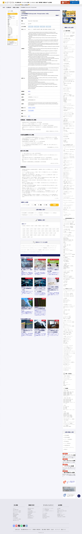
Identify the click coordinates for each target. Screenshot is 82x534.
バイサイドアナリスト (66, 66)
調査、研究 (65, 209)
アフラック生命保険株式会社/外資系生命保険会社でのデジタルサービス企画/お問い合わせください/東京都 (39, 137)
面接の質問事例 (15, 514)
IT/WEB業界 (30, 513)
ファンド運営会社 (53, 212)
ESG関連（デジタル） (68, 304)
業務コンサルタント (66, 165)
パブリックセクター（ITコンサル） (68, 151)
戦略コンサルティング (68, 160)
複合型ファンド (65, 59)
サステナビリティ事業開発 (67, 232)
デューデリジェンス (33, 249)
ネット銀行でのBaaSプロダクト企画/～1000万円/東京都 (31, 153)
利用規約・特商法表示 (36, 529)
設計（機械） (65, 407)
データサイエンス (67, 367)
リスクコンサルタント (66, 197)
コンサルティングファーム (33, 214)
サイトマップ (57, 529)
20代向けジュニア (31, 516)
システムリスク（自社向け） (67, 277)
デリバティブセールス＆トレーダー (68, 108)
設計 (65, 405)
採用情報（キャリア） (61, 514)
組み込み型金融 (65, 136)
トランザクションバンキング (67, 115)
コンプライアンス (66, 275)
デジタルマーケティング (67, 339)
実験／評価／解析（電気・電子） (68, 399)
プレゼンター (65, 67)
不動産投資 (45, 247)
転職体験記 (15, 515)
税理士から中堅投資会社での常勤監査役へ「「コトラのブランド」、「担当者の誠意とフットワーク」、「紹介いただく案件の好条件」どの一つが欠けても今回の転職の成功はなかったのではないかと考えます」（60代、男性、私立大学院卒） (40, 191)
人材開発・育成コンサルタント (68, 183)
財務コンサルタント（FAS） (67, 186)
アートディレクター (66, 378)
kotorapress (45, 515)
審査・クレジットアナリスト (67, 116)
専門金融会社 (46, 212)
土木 (64, 84)
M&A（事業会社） (66, 260)
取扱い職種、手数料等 (46, 529)
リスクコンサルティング (68, 196)
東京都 (29, 91)
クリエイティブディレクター (67, 379)
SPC (44, 249)
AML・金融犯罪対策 (66, 279)
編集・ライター (65, 382)
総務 (64, 252)
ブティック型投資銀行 (39, 212)
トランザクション (25, 251)
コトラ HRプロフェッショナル (48, 508)
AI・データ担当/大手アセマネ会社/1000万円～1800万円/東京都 (32, 143)
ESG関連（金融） (67, 38)
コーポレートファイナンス (26, 245)
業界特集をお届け (31, 508)
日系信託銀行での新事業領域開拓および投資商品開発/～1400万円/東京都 (34, 161)
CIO (64, 312)
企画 (64, 251)
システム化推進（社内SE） (67, 332)
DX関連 (65, 298)
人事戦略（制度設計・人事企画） (68, 265)
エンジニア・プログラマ (68, 345)
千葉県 (36, 225)
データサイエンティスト (67, 368)
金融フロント (66, 118)
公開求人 (9, 16)
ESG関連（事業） (67, 229)
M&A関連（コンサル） (68, 191)
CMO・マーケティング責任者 (67, 250)
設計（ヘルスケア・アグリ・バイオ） (69, 409)
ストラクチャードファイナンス (68, 52)
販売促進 (64, 385)
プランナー (65, 380)
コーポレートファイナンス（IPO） (68, 51)
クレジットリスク (66, 89)
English (78, 0)
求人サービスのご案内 (17, 510)
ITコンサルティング (67, 170)
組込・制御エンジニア (66, 364)
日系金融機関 (24, 212)
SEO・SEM (65, 342)
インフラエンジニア (66, 359)
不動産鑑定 (65, 77)
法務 (64, 274)
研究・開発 (66, 390)
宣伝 (64, 383)
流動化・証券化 (65, 53)
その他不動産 (65, 85)
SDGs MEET (45, 517)
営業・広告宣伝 (67, 376)
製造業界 (29, 514)
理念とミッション (60, 509)
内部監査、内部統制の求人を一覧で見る (52, 131)
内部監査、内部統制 (16, 7)
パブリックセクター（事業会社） (68, 223)
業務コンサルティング (68, 164)
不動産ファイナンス (66, 73)
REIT (28, 249)
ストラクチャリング (25, 247)
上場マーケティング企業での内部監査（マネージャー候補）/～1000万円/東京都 (35, 123)
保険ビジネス (66, 93)
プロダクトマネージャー (67, 259)
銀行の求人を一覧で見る (54, 163)
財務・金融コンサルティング (69, 185)
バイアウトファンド (42, 245)
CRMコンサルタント (66, 174)
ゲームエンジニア (66, 363)
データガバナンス (66, 369)
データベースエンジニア (67, 357)
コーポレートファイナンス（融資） (68, 113)
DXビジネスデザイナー (66, 300)
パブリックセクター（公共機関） (68, 227)
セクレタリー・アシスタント (67, 253)
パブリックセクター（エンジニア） (68, 295)
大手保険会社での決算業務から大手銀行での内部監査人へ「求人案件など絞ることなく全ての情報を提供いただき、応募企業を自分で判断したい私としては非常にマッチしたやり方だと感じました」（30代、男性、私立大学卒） (40, 195)
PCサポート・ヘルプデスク (67, 333)
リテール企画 (65, 131)
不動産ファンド (65, 60)
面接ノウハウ (15, 513)
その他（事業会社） (66, 261)
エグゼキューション (33, 247)
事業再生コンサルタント (67, 168)
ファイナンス (53, 249)
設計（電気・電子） (66, 406)
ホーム (14, 508)
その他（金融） (67, 138)
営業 (64, 381)
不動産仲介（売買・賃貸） (67, 83)
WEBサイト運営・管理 (66, 334)
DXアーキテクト (65, 301)
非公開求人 (13, 16)
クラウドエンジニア (66, 355)
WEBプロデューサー (66, 338)
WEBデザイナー (65, 340)
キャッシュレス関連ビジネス (69, 133)
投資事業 (65, 55)
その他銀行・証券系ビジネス (69, 125)
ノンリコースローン (32, 251)
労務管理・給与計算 (66, 267)
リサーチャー (65, 212)
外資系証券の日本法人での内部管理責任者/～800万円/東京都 (32, 122)
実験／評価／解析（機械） (67, 400)
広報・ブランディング (66, 384)
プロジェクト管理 (67, 316)
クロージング (39, 251)
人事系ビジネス (67, 263)
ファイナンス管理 (67, 234)
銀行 (29, 116)
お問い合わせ (17, 529)
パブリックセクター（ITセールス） (68, 296)
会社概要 (58, 508)
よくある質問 (15, 517)
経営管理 (65, 281)
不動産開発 (65, 78)
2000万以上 (10, 34)
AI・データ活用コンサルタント (68, 178)
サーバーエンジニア (66, 361)
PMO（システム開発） (66, 318)
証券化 (48, 245)
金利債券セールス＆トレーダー (68, 107)
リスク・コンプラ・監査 (68, 270)
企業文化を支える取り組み (62, 510)
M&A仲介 (64, 194)
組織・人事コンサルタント (67, 181)
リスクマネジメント (67, 87)
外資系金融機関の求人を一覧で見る (52, 147)
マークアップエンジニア (67, 337)
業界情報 (14, 516)
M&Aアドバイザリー (66, 193)
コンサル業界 (30, 510)
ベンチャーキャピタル (66, 61)
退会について (63, 529)
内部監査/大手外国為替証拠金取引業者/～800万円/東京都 (31, 129)
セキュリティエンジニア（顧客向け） (69, 362)
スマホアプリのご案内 (17, 519)
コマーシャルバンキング (68, 112)
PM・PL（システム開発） (67, 317)
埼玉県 (32, 225)
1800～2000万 (10, 33)
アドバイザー (24, 249)
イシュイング (65, 135)
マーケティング (65, 248)
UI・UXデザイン (65, 343)
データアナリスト (66, 370)
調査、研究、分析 (67, 207)
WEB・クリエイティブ (68, 336)
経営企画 (64, 246)
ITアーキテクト (65, 176)
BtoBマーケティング (66, 249)
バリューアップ (35, 245)
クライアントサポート (66, 258)
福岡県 (47, 225)
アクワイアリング (66, 134)
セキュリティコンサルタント (67, 200)
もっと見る (56, 198)
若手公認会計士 (30, 515)
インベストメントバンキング (69, 44)
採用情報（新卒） (60, 515)
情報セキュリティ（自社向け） (68, 276)
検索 (54, 205)
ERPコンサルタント (66, 173)
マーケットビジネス (67, 103)
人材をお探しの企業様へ (72, 0)
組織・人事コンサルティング (69, 180)
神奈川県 (28, 225)
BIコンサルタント (66, 175)
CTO (64, 311)
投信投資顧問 (66, 63)
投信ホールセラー (66, 65)
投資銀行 (40, 249)
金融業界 (29, 509)
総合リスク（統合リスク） (67, 88)
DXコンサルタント (66, 177)
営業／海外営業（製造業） (67, 426)
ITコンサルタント (66, 172)
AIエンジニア (65, 302)
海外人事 (64, 268)
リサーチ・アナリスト (66, 109)
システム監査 (65, 273)
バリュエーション (54, 245)
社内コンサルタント (66, 313)
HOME (4, 7)
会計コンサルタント (66, 187)
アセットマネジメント (66, 75)
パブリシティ (59, 513)
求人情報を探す (8, 7)
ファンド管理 (65, 68)
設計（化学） (65, 408)
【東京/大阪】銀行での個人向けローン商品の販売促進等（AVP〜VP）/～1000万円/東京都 (36, 157)
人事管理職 (65, 264)
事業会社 (41, 214)
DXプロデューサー (66, 299)
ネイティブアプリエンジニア (67, 356)
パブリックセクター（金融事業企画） (69, 35)
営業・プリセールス (67, 320)
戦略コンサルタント (66, 162)
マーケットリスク (66, 90)
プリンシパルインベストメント (68, 56)
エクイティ (48, 249)
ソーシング (40, 247)
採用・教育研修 (65, 266)
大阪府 (43, 225)
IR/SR (64, 247)
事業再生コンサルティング (69, 167)
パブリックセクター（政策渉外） (68, 226)
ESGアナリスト (65, 41)
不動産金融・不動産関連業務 (69, 71)
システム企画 (65, 314)
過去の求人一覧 (15, 520)
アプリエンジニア (66, 365)
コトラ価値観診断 (46, 509)
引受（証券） (65, 130)
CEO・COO (65, 282)
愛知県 (40, 225)
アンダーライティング (52, 247)
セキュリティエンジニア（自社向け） (69, 278)
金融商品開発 (65, 110)
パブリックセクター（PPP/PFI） (68, 36)
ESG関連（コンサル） (68, 153)
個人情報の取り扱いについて (26, 529)
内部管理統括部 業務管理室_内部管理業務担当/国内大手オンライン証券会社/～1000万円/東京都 (37, 125)
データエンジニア (66, 358)
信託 (64, 127)
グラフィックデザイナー (67, 377)
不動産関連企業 (24, 214)
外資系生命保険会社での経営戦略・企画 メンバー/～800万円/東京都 (33, 141)
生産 (65, 411)
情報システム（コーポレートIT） (68, 331)
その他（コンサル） (67, 214)
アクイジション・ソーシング (67, 74)
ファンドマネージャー (66, 64)
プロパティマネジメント (67, 76)
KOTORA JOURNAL (46, 516)
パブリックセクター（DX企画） (68, 293)
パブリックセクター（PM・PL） (68, 294)
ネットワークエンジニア (67, 360)
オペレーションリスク (66, 91)
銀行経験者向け (30, 517)
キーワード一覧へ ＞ (40, 255)
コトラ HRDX (45, 513)
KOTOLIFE (44, 514)
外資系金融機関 (30, 110)
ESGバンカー (65, 42)
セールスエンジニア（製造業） (68, 423)
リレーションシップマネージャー (68, 114)
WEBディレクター (66, 341)
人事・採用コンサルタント (67, 182)
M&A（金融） (65, 46)
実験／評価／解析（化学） (67, 401)
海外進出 (65, 284)
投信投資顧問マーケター (67, 69)
